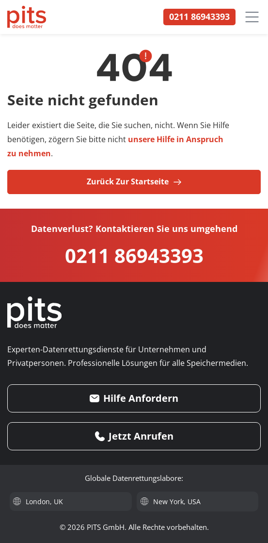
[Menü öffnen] (252, 17)
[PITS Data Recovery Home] (26, 17)
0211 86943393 (134, 255)
